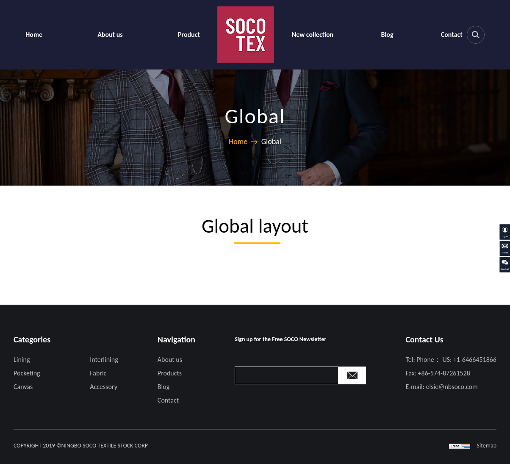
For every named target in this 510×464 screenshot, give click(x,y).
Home (33, 35)
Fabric (98, 373)
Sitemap (486, 445)
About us (110, 35)
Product (189, 35)
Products (170, 373)
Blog (387, 35)
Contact (452, 35)
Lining (22, 360)
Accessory (103, 387)
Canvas (23, 387)
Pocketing (27, 373)
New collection (312, 35)
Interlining (104, 360)
